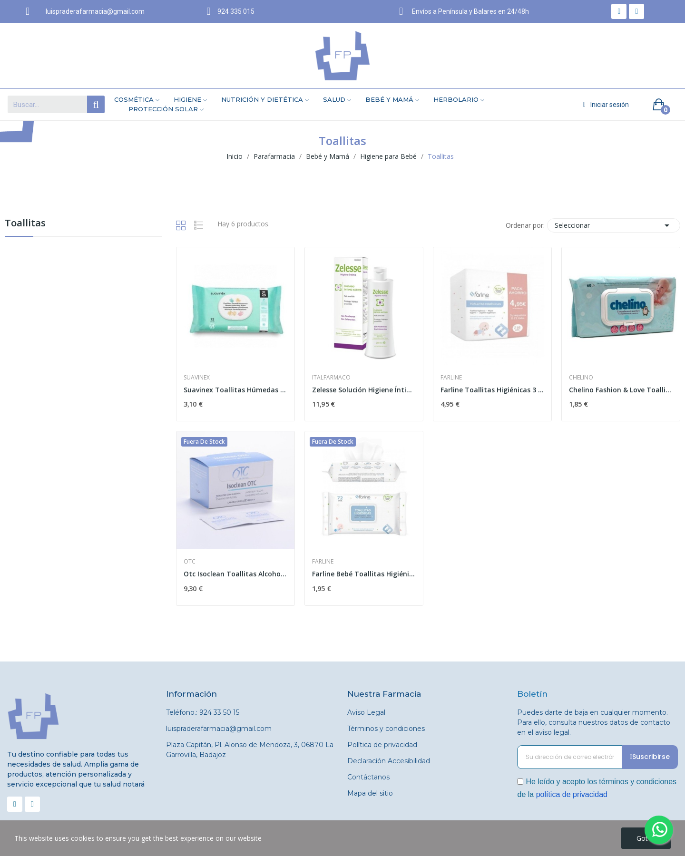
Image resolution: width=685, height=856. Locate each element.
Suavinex (197, 377)
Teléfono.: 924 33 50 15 (202, 712)
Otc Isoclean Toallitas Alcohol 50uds (235, 573)
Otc (190, 561)
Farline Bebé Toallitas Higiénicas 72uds (364, 573)
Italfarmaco (331, 377)
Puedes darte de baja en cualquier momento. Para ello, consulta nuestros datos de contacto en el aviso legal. (593, 722)
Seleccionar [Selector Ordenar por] (614, 225)
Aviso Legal (366, 712)
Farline (451, 377)
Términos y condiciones (386, 728)
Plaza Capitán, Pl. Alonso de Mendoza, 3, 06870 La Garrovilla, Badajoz (249, 749)
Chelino (581, 377)
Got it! (646, 838)
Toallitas (25, 223)
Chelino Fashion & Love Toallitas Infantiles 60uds (621, 389)
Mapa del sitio (370, 793)
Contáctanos (368, 777)
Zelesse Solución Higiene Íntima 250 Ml (364, 389)
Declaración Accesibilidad (388, 761)
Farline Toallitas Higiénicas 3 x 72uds (492, 389)
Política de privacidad (382, 744)
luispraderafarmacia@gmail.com (219, 728)
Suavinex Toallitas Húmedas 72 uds (235, 389)
